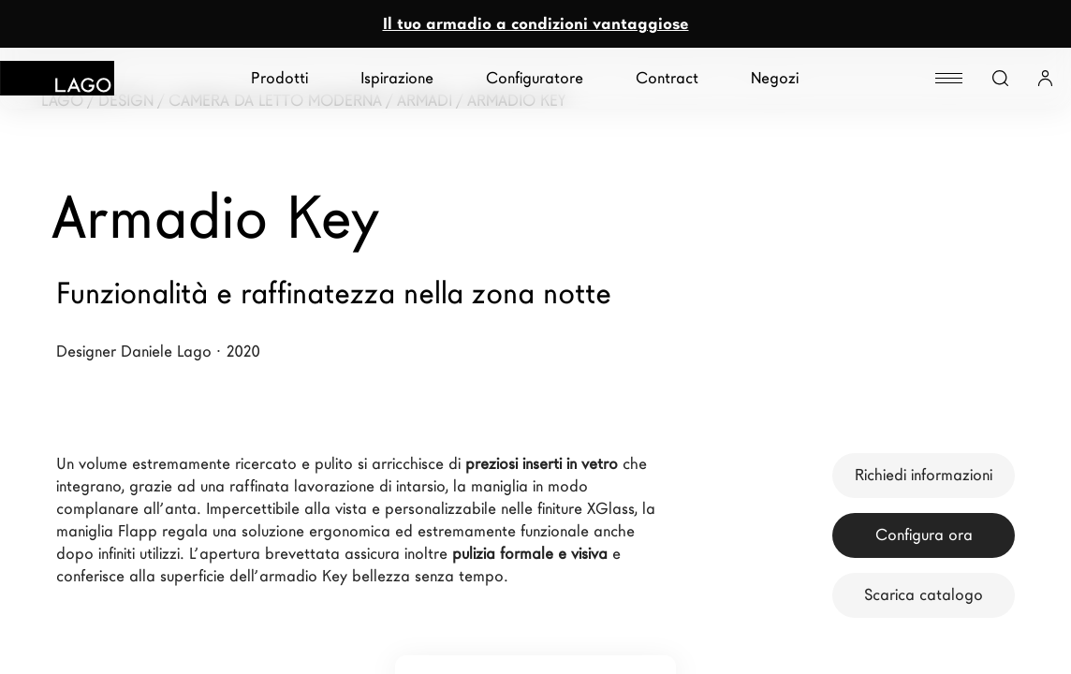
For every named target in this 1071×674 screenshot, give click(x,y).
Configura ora (924, 535)
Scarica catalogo (923, 595)
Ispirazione (396, 78)
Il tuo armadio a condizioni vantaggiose (536, 24)
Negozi (775, 78)
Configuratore (534, 78)
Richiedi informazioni (923, 475)
